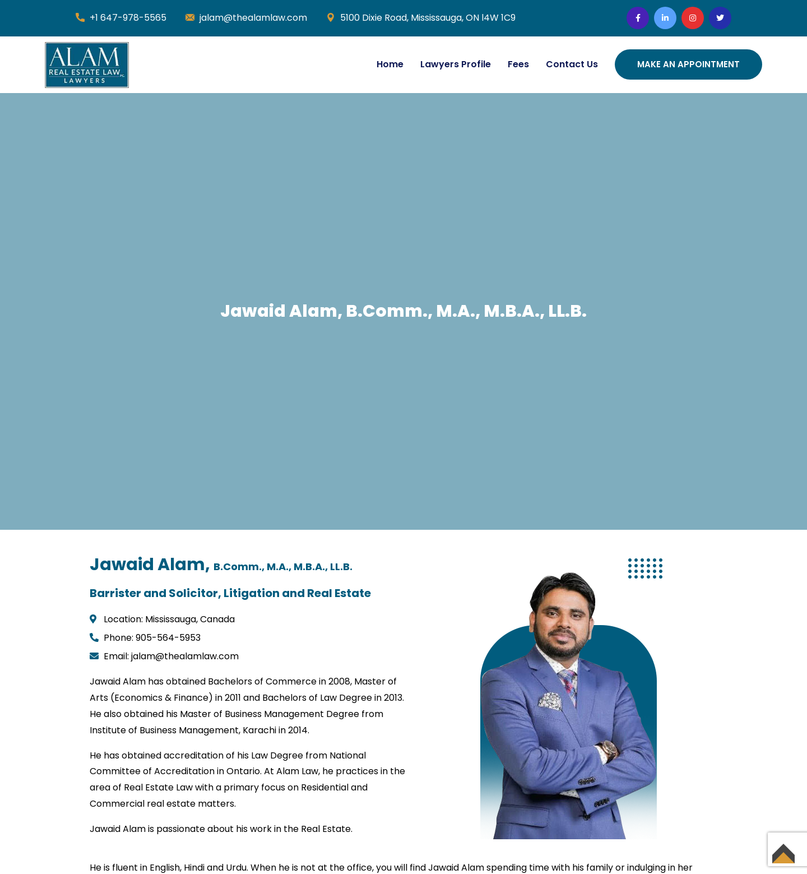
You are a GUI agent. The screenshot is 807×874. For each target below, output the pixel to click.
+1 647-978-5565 (128, 17)
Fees (518, 64)
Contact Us (572, 64)
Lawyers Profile (455, 64)
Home (390, 64)
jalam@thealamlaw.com (253, 17)
